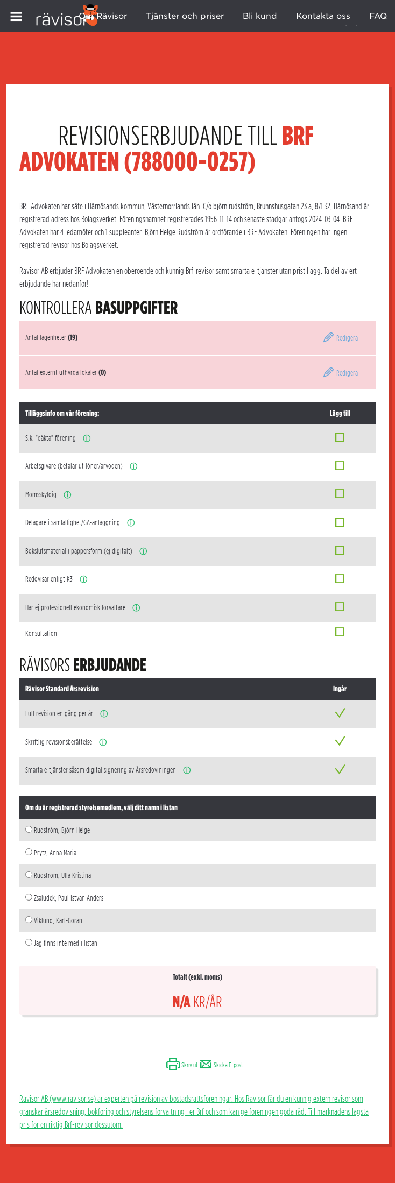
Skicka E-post (221, 1065)
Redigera (340, 338)
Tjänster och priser (185, 16)
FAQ (378, 16)
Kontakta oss (323, 16)
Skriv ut (182, 1065)
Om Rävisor (103, 16)
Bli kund (260, 16)
